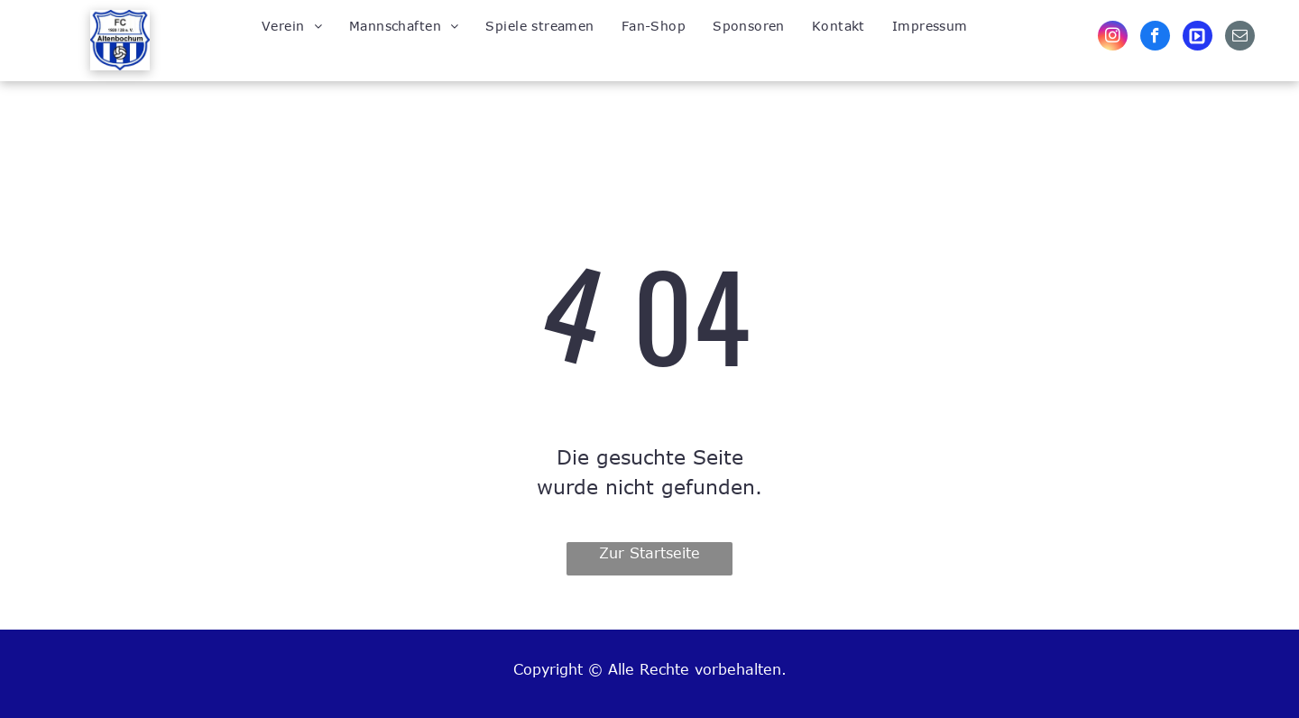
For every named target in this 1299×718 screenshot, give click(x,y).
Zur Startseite (649, 553)
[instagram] (1113, 38)
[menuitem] (292, 25)
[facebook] (1155, 38)
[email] (1240, 38)
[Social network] (1197, 38)
